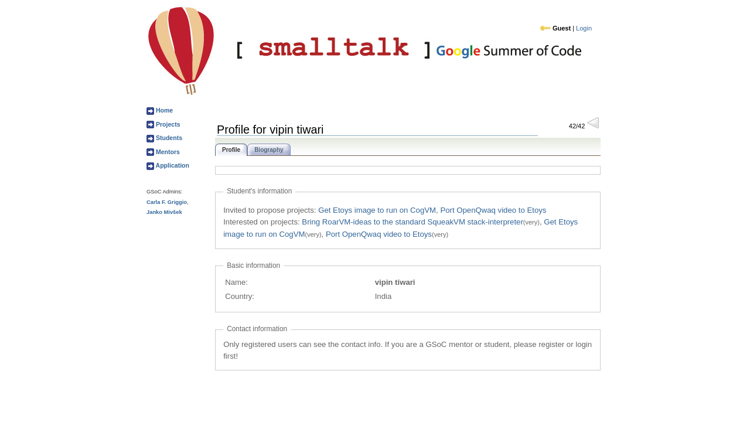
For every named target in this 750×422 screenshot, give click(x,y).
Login (584, 28)
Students (168, 137)
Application (171, 165)
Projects (167, 124)
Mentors (167, 151)
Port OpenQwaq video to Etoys (493, 210)
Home (163, 110)
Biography (268, 150)
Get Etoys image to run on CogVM (377, 210)
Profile (231, 150)
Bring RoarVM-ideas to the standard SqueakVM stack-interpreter (412, 221)
